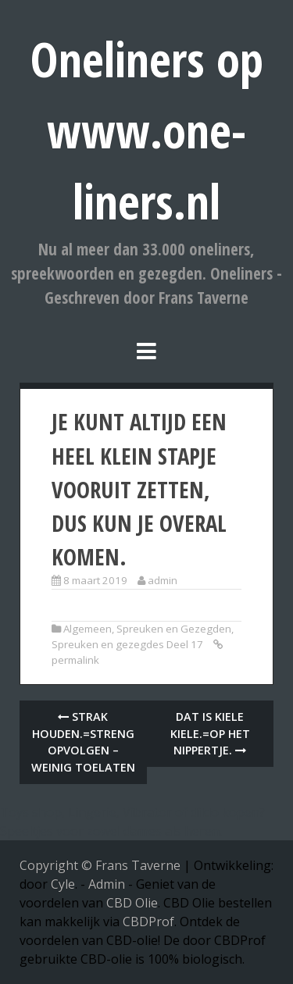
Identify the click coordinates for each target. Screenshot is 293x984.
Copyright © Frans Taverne (100, 865)
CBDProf (148, 921)
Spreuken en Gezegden (173, 629)
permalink (75, 660)
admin (162, 580)
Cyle (63, 884)
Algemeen (87, 629)
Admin (106, 884)
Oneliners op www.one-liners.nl (146, 130)
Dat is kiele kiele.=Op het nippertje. (210, 733)
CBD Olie (132, 902)
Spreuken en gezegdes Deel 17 (127, 644)
